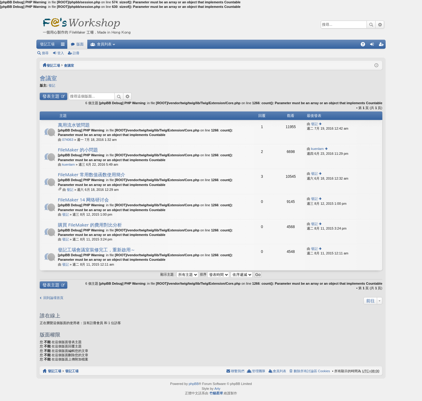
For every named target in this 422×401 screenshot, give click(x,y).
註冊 (76, 53)
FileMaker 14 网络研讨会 (83, 200)
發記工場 (47, 44)
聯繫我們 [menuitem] (237, 371)
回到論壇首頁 (53, 298)
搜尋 (371, 24)
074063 (67, 139)
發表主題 (50, 96)
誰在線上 (50, 315)
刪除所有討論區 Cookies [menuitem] (312, 371)
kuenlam (68, 164)
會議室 (69, 65)
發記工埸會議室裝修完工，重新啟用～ (96, 250)
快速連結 (64, 45)
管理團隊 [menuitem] (258, 371)
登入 (60, 53)
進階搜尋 (380, 24)
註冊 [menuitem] (383, 45)
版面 (80, 44)
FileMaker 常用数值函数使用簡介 (91, 174)
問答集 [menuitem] (364, 45)
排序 (214, 274)
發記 (52, 85)
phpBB (194, 384)
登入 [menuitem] (373, 45)
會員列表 (104, 44)
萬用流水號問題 (74, 125)
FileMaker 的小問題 (78, 150)
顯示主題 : (179, 274)
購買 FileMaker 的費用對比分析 (90, 225)
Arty (217, 388)
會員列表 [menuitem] (279, 371)
